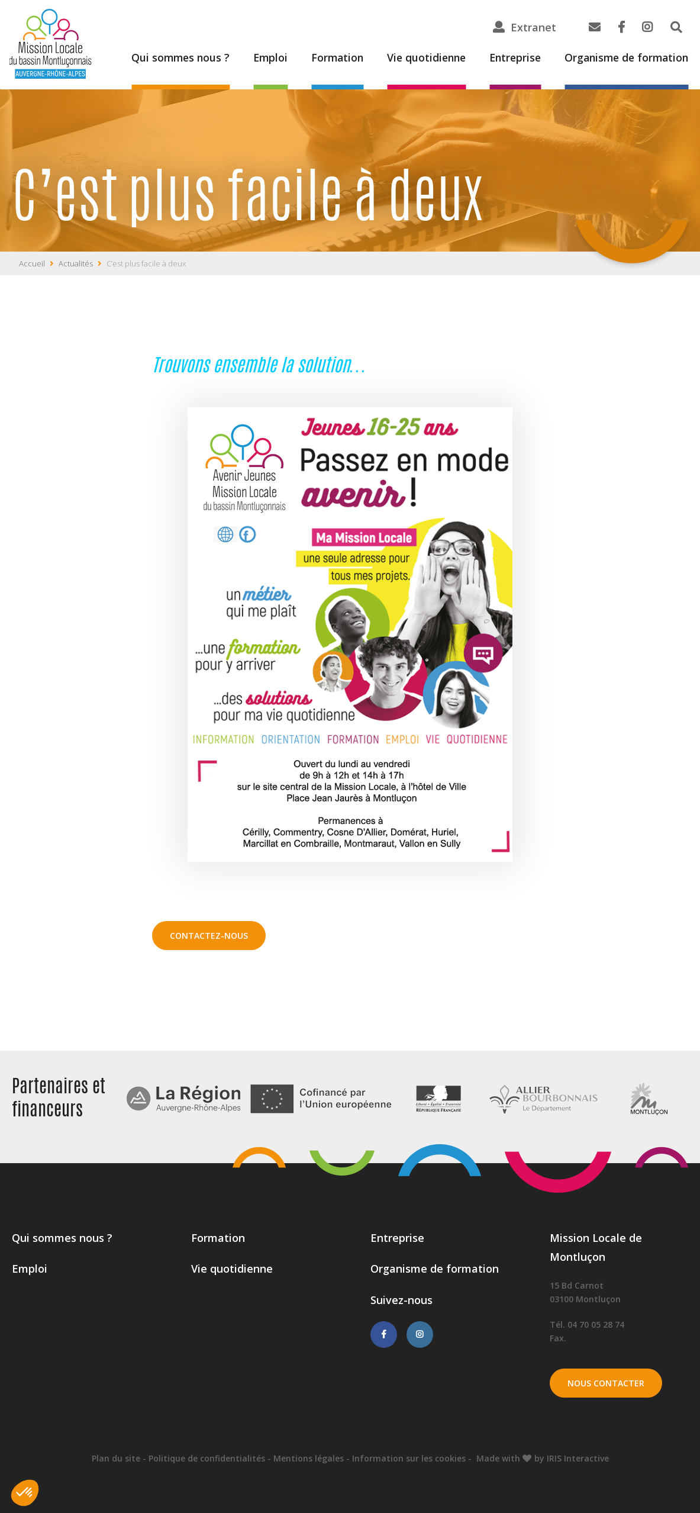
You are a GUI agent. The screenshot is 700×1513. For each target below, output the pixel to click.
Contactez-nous (209, 935)
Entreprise (509, 58)
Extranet (533, 27)
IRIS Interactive (578, 1458)
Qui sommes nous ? (166, 58)
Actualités (76, 263)
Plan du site (116, 1458)
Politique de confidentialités (207, 1458)
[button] (25, 1493)
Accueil (32, 263)
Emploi (258, 58)
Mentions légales (308, 1458)
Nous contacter (605, 1383)
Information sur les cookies (409, 1458)
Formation (326, 58)
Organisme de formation (624, 58)
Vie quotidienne (418, 58)
